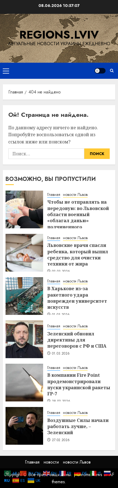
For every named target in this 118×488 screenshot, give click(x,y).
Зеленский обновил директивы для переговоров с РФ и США (76, 340)
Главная (53, 194)
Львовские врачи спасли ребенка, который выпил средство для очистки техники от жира (77, 254)
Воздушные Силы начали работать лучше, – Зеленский (78, 426)
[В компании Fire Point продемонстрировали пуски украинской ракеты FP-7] (24, 382)
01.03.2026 (61, 354)
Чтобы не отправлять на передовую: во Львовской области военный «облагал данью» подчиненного (78, 214)
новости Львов (75, 194)
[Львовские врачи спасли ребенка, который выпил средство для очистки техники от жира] (24, 253)
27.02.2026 (61, 440)
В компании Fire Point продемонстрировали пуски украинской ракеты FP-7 (78, 384)
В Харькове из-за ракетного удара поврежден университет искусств (77, 297)
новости (51, 462)
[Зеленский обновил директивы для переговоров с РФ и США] (24, 339)
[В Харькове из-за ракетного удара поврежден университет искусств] (24, 296)
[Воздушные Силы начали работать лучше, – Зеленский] (24, 426)
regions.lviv (59, 35)
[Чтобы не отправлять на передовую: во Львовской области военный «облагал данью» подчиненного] (24, 209)
